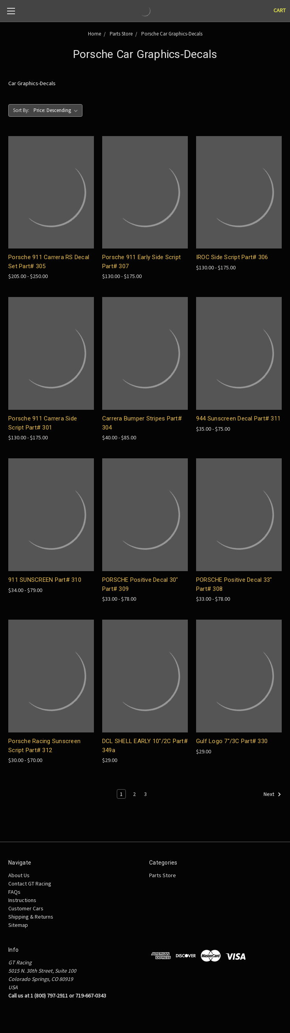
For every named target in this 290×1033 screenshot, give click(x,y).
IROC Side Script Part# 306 (232, 257)
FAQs (14, 891)
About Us (19, 875)
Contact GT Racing (29, 883)
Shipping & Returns (30, 916)
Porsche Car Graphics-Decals (171, 33)
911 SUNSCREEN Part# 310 (44, 579)
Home (94, 33)
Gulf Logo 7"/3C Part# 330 (232, 741)
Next (272, 794)
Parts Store (121, 33)
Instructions (22, 900)
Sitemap (18, 924)
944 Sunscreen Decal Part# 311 (238, 418)
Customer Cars (25, 908)
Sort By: (21, 110)
